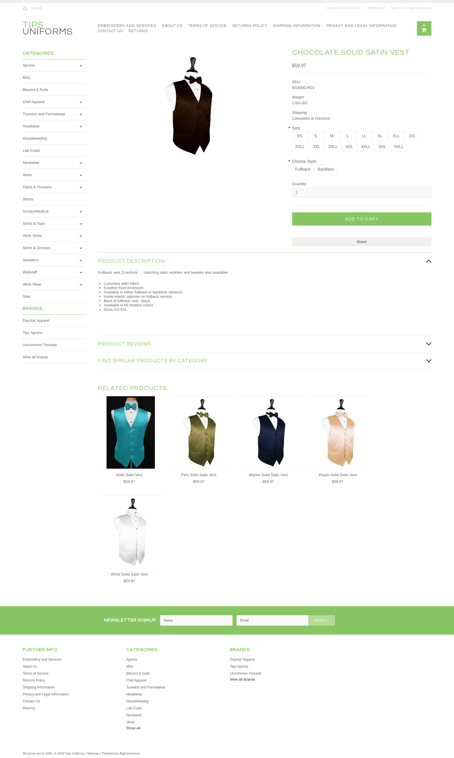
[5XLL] (399, 146)
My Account (376, 8)
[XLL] (396, 136)
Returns (138, 31)
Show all (133, 728)
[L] (347, 136)
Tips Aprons (32, 332)
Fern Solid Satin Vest (198, 475)
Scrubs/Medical (35, 211)
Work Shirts (32, 235)
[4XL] (349, 146)
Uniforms (48, 29)
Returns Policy (250, 26)
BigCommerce (130, 753)
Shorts (28, 199)
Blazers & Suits (35, 89)
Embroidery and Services (127, 26)
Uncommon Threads (40, 345)
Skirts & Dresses (36, 248)
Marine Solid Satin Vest (268, 475)
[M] (331, 136)
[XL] (380, 136)
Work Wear (32, 284)
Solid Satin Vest (129, 475)
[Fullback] (303, 169)
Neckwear (31, 162)
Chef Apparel (33, 102)
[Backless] (325, 169)
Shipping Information (297, 26)
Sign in (396, 8)
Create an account (418, 8)
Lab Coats (31, 150)
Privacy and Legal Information (361, 26)
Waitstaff (30, 272)
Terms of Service (207, 26)
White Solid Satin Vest (129, 574)
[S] (315, 136)
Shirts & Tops (34, 223)
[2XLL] (300, 146)
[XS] (299, 136)
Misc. (27, 77)
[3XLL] (333, 146)
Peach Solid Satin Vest (338, 475)
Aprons (28, 65)
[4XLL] (366, 146)
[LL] (363, 136)
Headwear (31, 126)
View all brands (35, 357)
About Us (172, 26)
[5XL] (382, 146)
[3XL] (316, 146)
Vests (27, 175)
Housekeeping (35, 138)
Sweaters (30, 260)
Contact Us (110, 31)
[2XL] (412, 136)
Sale (26, 296)
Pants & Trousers (37, 187)
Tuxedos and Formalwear (44, 114)
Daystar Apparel (36, 320)
